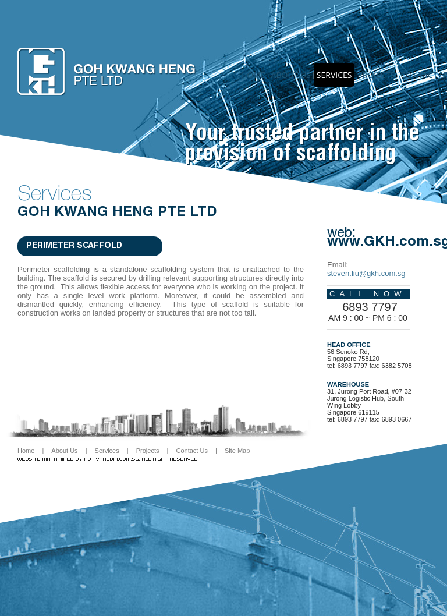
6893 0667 (397, 419)
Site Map (237, 450)
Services (334, 75)
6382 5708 (397, 365)
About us (291, 74)
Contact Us (191, 450)
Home (253, 74)
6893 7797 (370, 306)
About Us (64, 450)
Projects (376, 74)
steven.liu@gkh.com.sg (366, 273)
